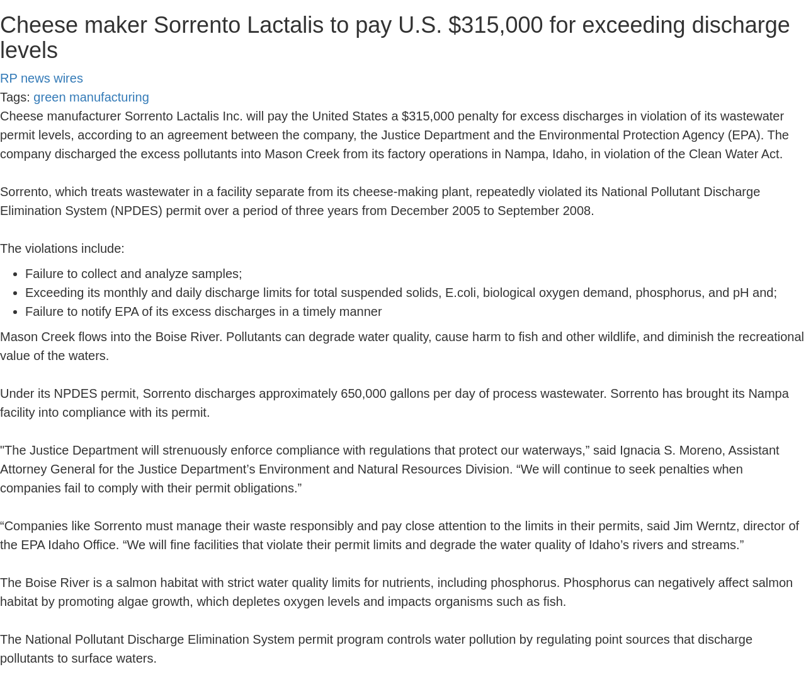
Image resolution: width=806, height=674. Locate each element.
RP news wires (41, 78)
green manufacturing (91, 97)
